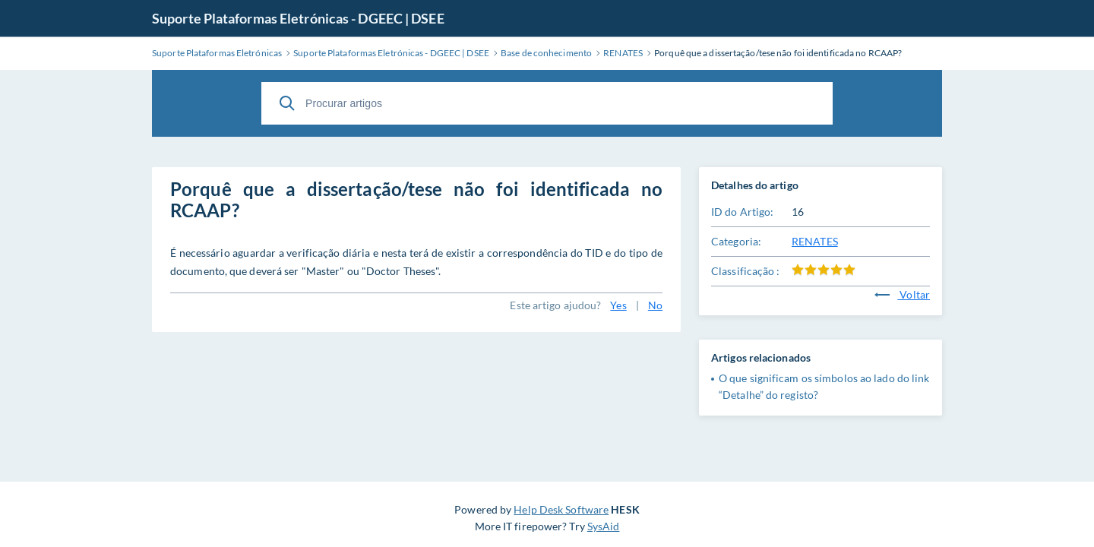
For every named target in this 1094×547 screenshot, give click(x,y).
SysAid (603, 526)
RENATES (815, 241)
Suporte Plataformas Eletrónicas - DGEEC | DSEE (298, 18)
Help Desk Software (561, 509)
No (655, 305)
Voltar (902, 294)
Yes (618, 305)
